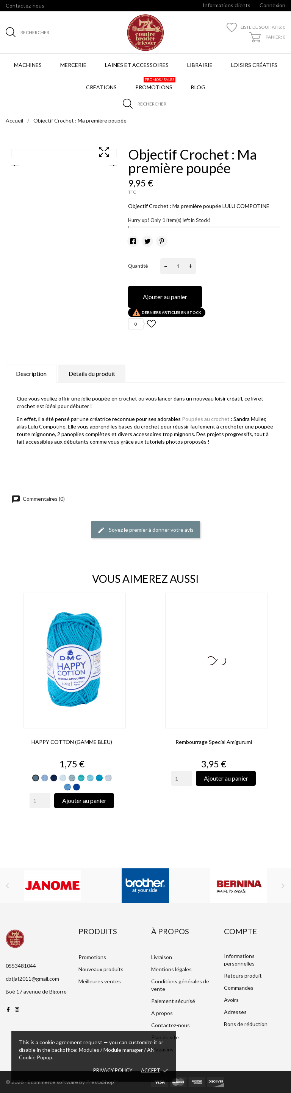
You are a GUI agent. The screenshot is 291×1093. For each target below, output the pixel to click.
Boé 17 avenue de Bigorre (36, 991)
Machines (28, 65)
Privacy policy (112, 1070)
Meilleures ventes (99, 981)
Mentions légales (171, 969)
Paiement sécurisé (173, 1001)
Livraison (161, 957)
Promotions (155, 83)
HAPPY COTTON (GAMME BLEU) (71, 742)
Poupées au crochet (206, 419)
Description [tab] (31, 373)
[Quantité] (178, 266)
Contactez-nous (25, 5)
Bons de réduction (246, 1024)
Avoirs (231, 1000)
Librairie (200, 65)
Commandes (238, 987)
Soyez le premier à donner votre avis (145, 530)
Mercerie (73, 65)
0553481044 (21, 966)
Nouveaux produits (101, 969)
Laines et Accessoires (137, 65)
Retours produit (243, 975)
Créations (101, 87)
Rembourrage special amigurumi (213, 742)
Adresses (235, 1012)
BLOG (199, 83)
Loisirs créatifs (254, 65)
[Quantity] (40, 800)
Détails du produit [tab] (92, 373)
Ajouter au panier (165, 296)
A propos (162, 1013)
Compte (240, 931)
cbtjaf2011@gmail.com (32, 978)
